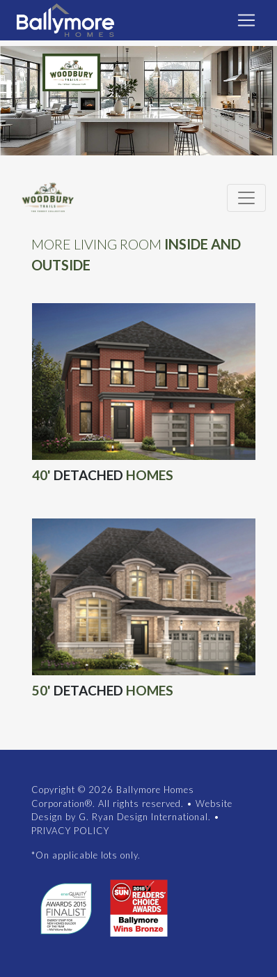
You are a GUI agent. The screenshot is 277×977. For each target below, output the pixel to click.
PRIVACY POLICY (70, 830)
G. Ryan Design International (143, 816)
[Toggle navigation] (246, 20)
